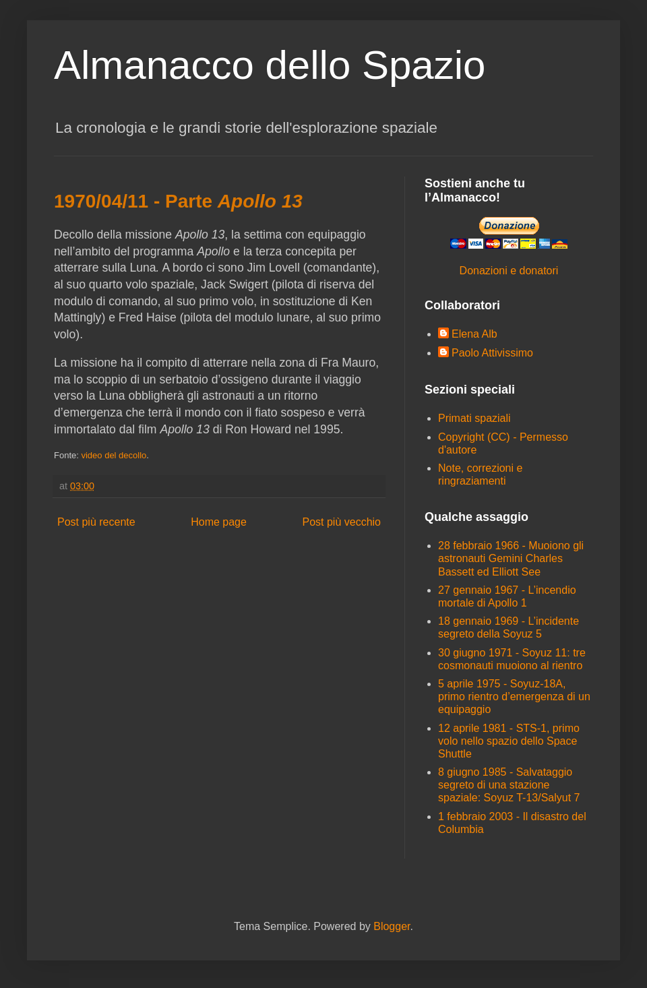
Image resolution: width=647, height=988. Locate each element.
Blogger (391, 926)
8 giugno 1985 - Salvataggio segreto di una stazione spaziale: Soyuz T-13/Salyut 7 (509, 784)
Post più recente (96, 522)
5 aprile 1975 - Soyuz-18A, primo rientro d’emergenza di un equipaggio (514, 696)
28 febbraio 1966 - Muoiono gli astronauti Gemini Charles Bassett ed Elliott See (511, 558)
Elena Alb (474, 334)
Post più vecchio (341, 522)
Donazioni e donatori (509, 270)
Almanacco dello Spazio (269, 65)
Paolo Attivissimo (492, 353)
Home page (219, 522)
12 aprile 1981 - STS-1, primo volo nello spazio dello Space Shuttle (509, 741)
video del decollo (113, 455)
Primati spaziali (474, 418)
